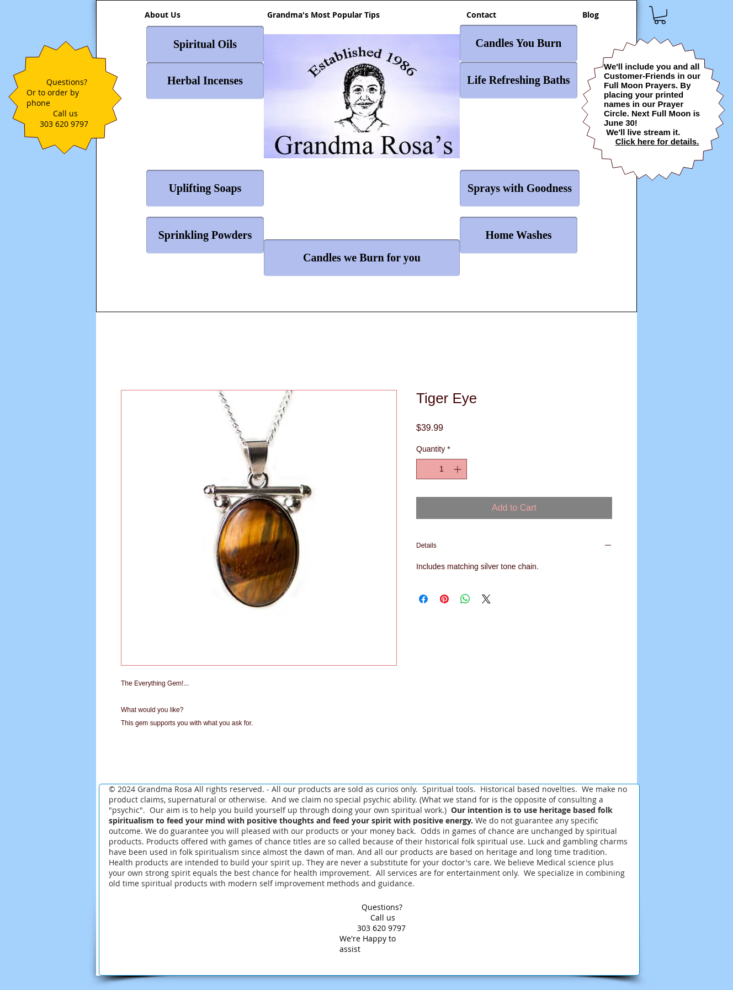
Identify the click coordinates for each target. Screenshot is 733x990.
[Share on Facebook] (423, 599)
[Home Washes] (518, 235)
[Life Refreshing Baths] (518, 80)
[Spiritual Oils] (205, 44)
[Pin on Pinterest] (444, 599)
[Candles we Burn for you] (362, 257)
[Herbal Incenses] (205, 80)
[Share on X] (486, 599)
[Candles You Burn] (518, 43)
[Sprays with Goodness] (520, 188)
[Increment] (458, 469)
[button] (660, 15)
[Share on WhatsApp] (465, 599)
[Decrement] (425, 469)
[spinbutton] (442, 469)
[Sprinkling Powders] (205, 235)
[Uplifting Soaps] (205, 188)
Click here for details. (657, 141)
